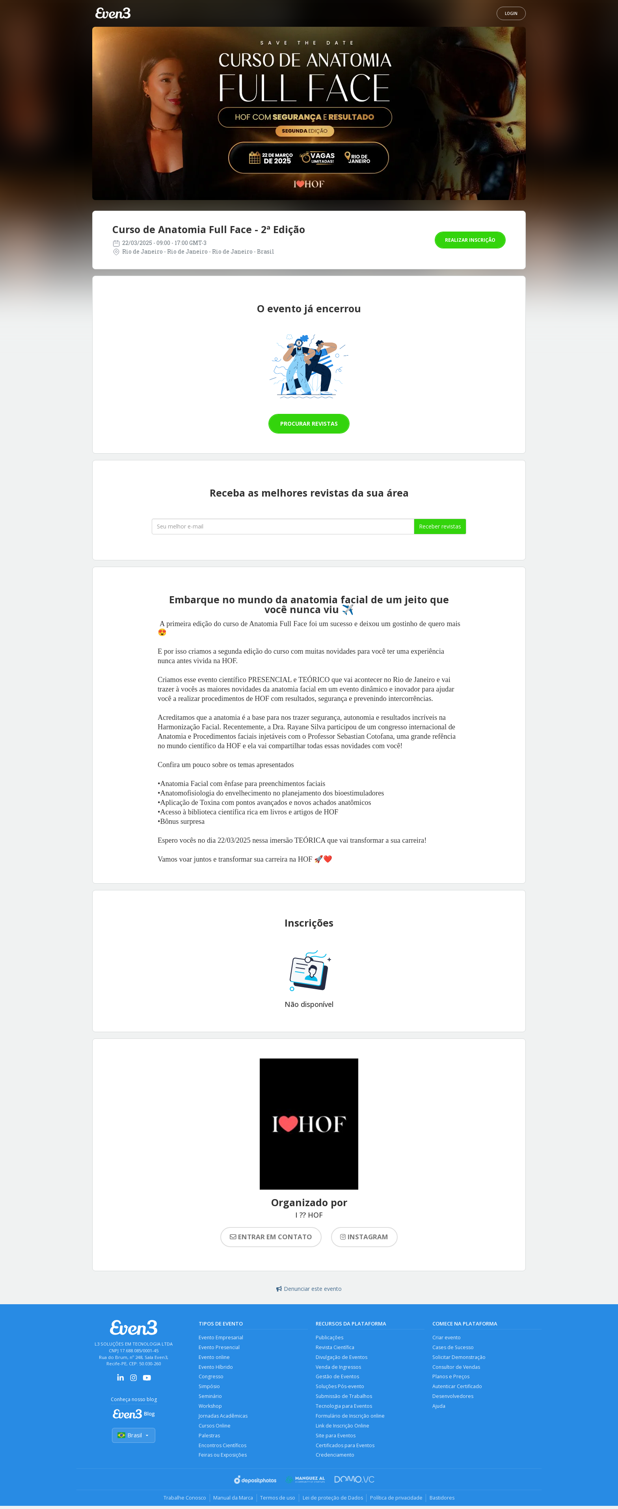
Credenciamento (335, 1458)
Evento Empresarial (221, 1337)
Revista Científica (335, 1347)
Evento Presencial (219, 1347)
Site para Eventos (336, 1438)
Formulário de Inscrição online (351, 1417)
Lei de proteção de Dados (333, 1501)
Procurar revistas (309, 423)
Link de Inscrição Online (343, 1428)
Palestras (209, 1438)
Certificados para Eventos (345, 1448)
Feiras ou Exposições (223, 1458)
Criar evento (446, 1337)
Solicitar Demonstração (459, 1357)
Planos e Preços (451, 1377)
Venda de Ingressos (339, 1367)
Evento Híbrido (216, 1367)
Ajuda (439, 1408)
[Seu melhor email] (283, 526)
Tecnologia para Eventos (344, 1408)
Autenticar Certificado (457, 1388)
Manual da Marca (231, 1501)
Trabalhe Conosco (181, 1501)
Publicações (330, 1337)
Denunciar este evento (309, 1288)
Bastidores (445, 1501)
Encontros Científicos (223, 1448)
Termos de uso (277, 1501)
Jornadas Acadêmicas (223, 1417)
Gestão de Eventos (337, 1377)
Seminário (211, 1397)
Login (511, 13)
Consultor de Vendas (456, 1367)
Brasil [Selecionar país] (133, 1435)
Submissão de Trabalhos (344, 1397)
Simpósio (209, 1388)
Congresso (211, 1377)
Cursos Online (215, 1428)
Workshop (211, 1408)
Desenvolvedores (453, 1397)
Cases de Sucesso (453, 1347)
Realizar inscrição (470, 240)
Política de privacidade (398, 1501)
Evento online (215, 1357)
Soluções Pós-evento (340, 1388)
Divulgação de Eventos (342, 1357)
